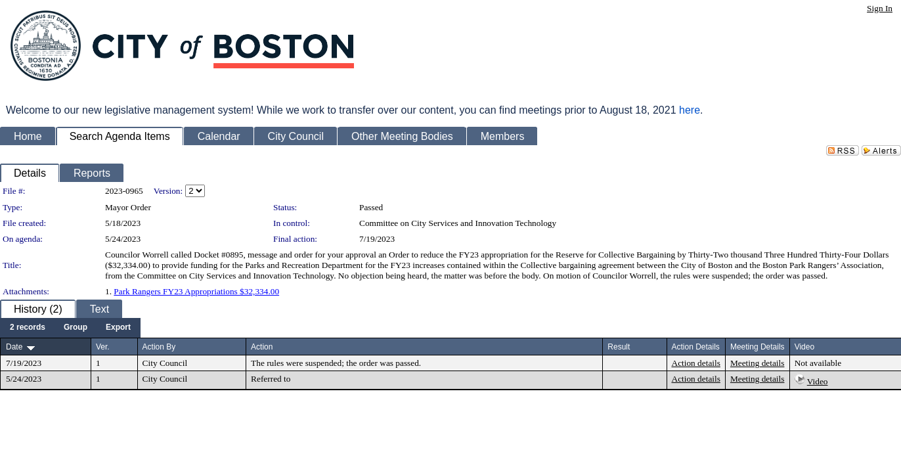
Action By (159, 346)
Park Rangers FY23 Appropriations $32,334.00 (196, 291)
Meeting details (757, 363)
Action (262, 346)
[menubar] (70, 328)
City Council (165, 363)
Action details (696, 363)
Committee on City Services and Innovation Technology (457, 223)
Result (618, 346)
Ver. (103, 346)
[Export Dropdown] (118, 328)
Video (817, 381)
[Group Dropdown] (75, 328)
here (689, 110)
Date (14, 346)
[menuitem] (28, 328)
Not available (818, 363)
